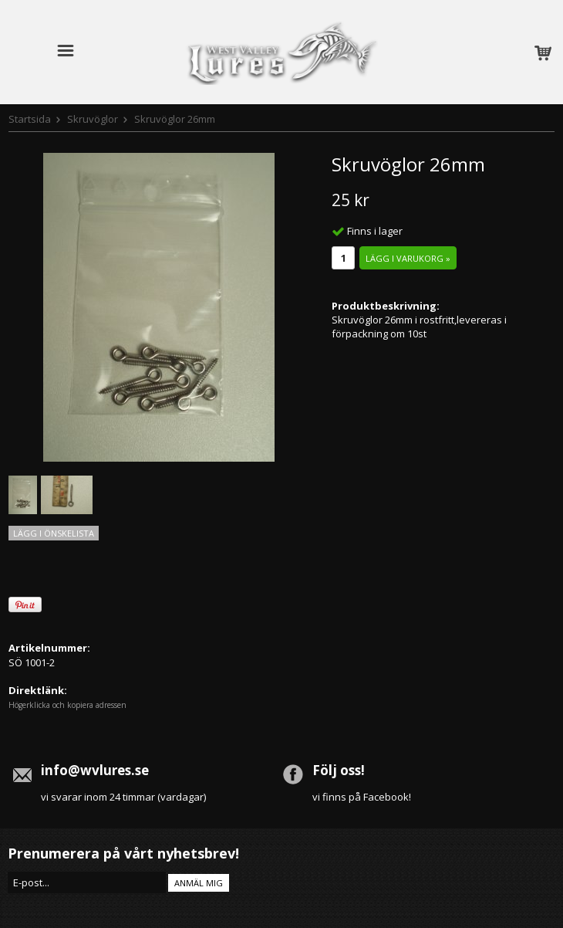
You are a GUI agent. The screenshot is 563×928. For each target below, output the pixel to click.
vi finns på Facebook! (361, 797)
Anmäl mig (198, 883)
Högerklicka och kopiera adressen (67, 704)
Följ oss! (338, 770)
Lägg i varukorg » (408, 258)
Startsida (29, 119)
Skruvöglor (92, 119)
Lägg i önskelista (53, 533)
